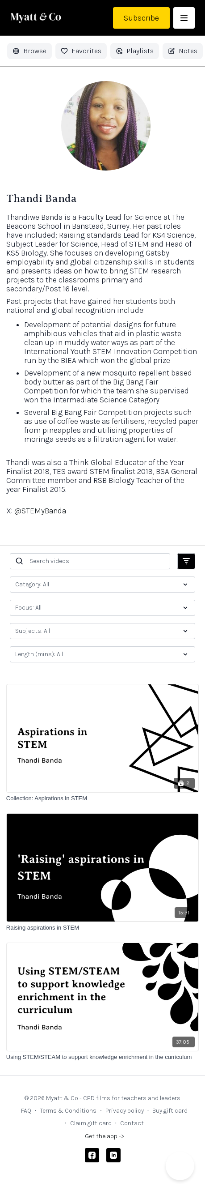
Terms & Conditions (68, 1110)
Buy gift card (170, 1110)
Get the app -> (104, 1136)
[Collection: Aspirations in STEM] (102, 798)
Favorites (81, 51)
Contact (132, 1123)
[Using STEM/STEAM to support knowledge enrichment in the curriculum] (102, 1057)
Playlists (135, 51)
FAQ (26, 1110)
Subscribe (141, 18)
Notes (182, 51)
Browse (29, 51)
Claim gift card (91, 1123)
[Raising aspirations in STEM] (102, 927)
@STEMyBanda (40, 510)
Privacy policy (124, 1110)
